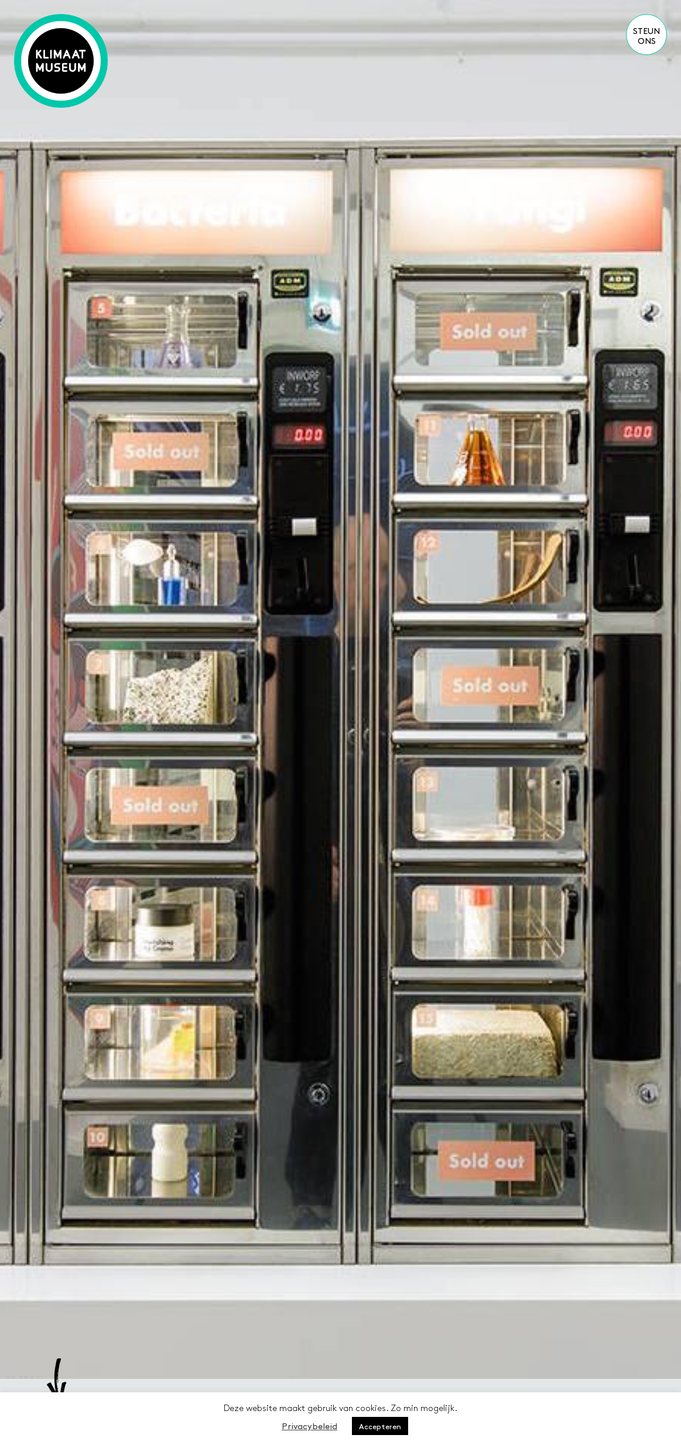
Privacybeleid (309, 1425)
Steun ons (646, 35)
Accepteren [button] (380, 1426)
